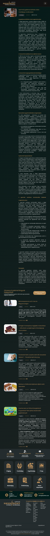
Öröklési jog (25, 485)
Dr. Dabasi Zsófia (35, 510)
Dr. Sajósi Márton (35, 518)
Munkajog (10, 485)
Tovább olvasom (23, 320)
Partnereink (43, 504)
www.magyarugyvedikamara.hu (25, 533)
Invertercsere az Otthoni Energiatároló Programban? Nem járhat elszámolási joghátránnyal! (30, 410)
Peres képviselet (39, 486)
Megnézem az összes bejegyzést (39, 293)
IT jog (41, 471)
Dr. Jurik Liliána (35, 521)
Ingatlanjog (31, 471)
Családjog (20, 471)
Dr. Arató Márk (35, 507)
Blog (42, 503)
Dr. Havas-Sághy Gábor (35, 504)
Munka (21, 306)
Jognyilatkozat (41, 525)
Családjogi (21, 15)
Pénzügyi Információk (43, 506)
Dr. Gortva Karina (35, 513)
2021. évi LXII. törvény (25, 56)
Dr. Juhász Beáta (35, 515)
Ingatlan (21, 360)
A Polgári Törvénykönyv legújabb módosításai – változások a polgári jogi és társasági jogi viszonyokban (32, 328)
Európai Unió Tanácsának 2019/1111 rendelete (32, 115)
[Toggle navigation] (45, 3)
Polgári (21, 333)
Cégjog (8, 471)
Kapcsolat (43, 508)
